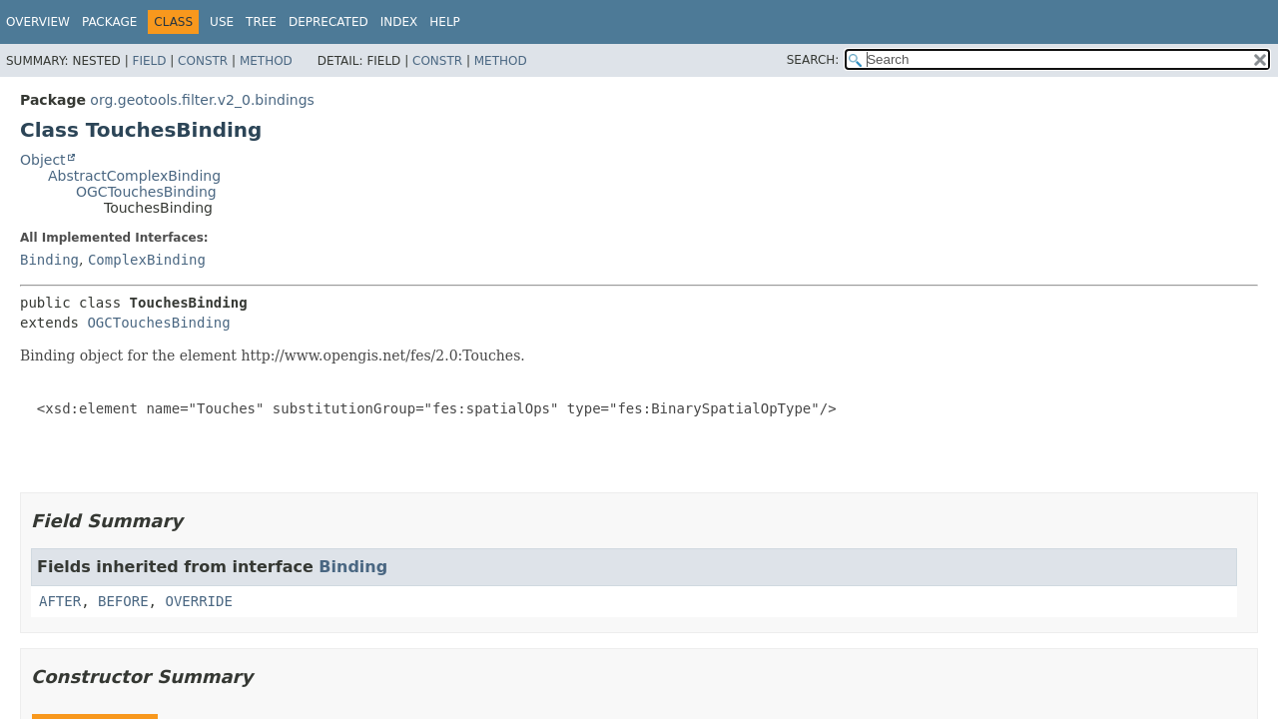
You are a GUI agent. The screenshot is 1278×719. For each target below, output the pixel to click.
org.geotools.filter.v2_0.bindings (202, 100)
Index (399, 22)
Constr (203, 61)
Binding (49, 260)
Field (149, 61)
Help (444, 22)
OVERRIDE (198, 601)
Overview (38, 22)
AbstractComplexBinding (134, 176)
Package (109, 22)
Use (222, 22)
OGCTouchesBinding (146, 192)
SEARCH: (813, 60)
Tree (261, 22)
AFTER (60, 601)
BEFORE (123, 601)
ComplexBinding (147, 260)
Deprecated (328, 22)
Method (266, 61)
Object (43, 160)
